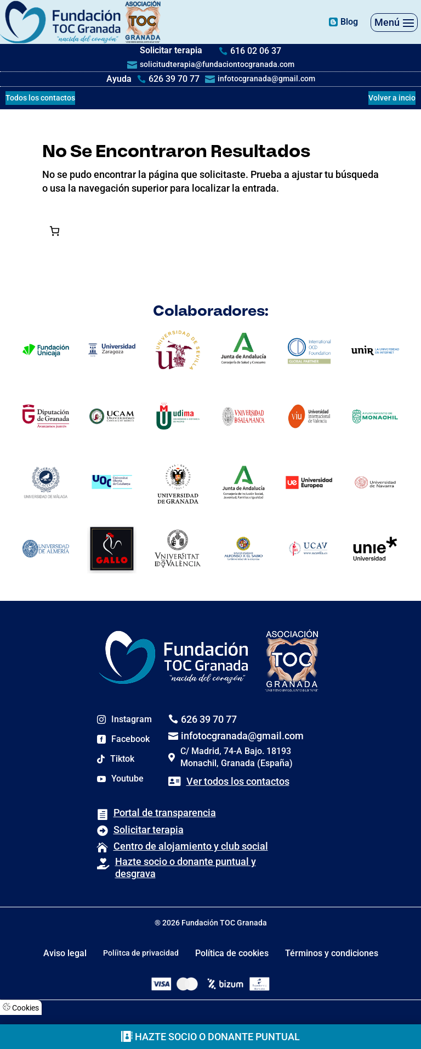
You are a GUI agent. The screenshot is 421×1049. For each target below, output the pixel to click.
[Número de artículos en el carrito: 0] (54, 231)
